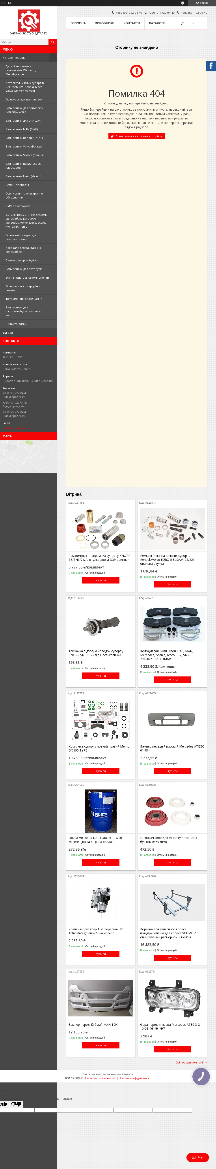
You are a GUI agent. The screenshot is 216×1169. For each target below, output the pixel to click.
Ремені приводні (17, 185)
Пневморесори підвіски (22, 260)
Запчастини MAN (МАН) (22, 129)
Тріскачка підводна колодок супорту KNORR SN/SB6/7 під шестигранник (96, 653)
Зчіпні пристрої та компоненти (27, 278)
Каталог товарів (14, 58)
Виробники (104, 23)
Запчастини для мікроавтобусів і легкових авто (24, 311)
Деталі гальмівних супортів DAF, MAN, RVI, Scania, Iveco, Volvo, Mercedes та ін (25, 87)
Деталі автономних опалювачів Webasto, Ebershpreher (21, 70)
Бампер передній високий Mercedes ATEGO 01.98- (172, 748)
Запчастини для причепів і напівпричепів (24, 110)
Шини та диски (16, 324)
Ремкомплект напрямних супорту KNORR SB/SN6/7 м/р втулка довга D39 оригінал (99, 558)
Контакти (131, 23)
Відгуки (8, 332)
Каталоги (157, 23)
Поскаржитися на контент (101, 1078)
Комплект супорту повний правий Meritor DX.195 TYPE (100, 748)
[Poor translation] (16, 1104)
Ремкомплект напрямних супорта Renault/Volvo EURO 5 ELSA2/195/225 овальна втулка (167, 560)
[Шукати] (52, 42)
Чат (198, 1158)
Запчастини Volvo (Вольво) (24, 146)
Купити (101, 580)
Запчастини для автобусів (24, 269)
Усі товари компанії (189, 1062)
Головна (78, 23)
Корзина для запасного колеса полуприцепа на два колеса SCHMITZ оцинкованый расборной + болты (168, 933)
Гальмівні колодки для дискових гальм (21, 237)
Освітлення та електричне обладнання (24, 195)
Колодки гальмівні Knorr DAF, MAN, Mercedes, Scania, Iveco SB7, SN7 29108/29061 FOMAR (166, 655)
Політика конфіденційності (135, 1078)
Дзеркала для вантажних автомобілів (23, 250)
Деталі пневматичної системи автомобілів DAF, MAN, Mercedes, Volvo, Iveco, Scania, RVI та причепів (27, 221)
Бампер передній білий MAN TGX (93, 1025)
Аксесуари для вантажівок (24, 99)
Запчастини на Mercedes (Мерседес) (23, 166)
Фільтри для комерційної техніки (23, 288)
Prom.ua (129, 1074)
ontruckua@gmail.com (17, 428)
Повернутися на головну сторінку (139, 136)
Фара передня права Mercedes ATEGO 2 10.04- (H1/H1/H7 (170, 1027)
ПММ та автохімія (18, 206)
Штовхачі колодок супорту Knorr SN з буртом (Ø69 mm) (168, 840)
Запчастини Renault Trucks (24, 138)
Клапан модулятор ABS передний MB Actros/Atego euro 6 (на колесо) (97, 931)
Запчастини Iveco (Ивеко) (23, 176)
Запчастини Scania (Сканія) (24, 155)
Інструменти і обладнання (24, 299)
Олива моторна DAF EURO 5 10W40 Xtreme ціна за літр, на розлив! (95, 840)
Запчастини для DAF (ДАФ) (24, 121)
